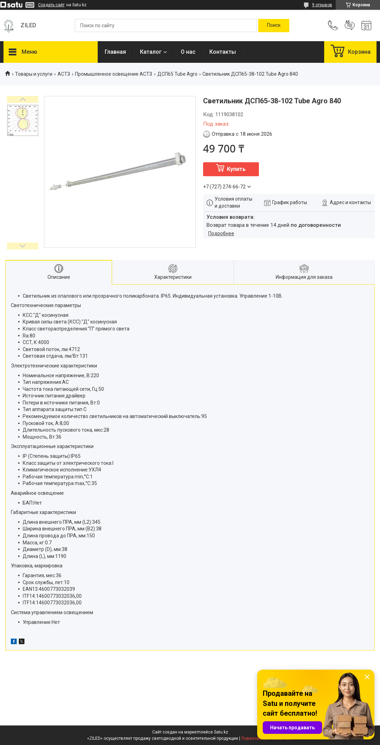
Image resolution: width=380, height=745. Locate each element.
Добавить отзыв (350, 25)
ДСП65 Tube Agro (177, 74)
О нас (188, 52)
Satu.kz (221, 732)
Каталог (151, 52)
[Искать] (273, 25)
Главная (115, 52)
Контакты (222, 52)
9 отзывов (322, 4)
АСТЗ (64, 74)
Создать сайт (51, 4)
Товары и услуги (33, 74)
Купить (236, 169)
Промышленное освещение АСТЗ (113, 74)
